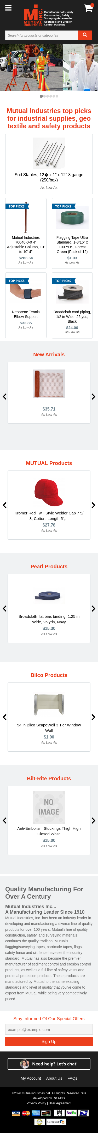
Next (93, 396)
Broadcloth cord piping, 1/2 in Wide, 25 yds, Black (72, 316)
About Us (54, 1078)
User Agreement (60, 1103)
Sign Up (49, 1041)
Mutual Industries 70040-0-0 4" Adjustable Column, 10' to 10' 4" (26, 244)
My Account (31, 1078)
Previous (5, 396)
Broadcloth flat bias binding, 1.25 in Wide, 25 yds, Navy (49, 619)
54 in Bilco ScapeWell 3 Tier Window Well (49, 728)
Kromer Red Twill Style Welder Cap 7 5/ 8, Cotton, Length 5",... (49, 516)
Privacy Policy (36, 1103)
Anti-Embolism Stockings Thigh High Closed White (48, 831)
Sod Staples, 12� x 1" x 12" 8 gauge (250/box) (49, 177)
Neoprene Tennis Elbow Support (26, 314)
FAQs (72, 1078)
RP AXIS (59, 1098)
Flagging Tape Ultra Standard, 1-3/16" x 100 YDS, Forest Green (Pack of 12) (72, 244)
